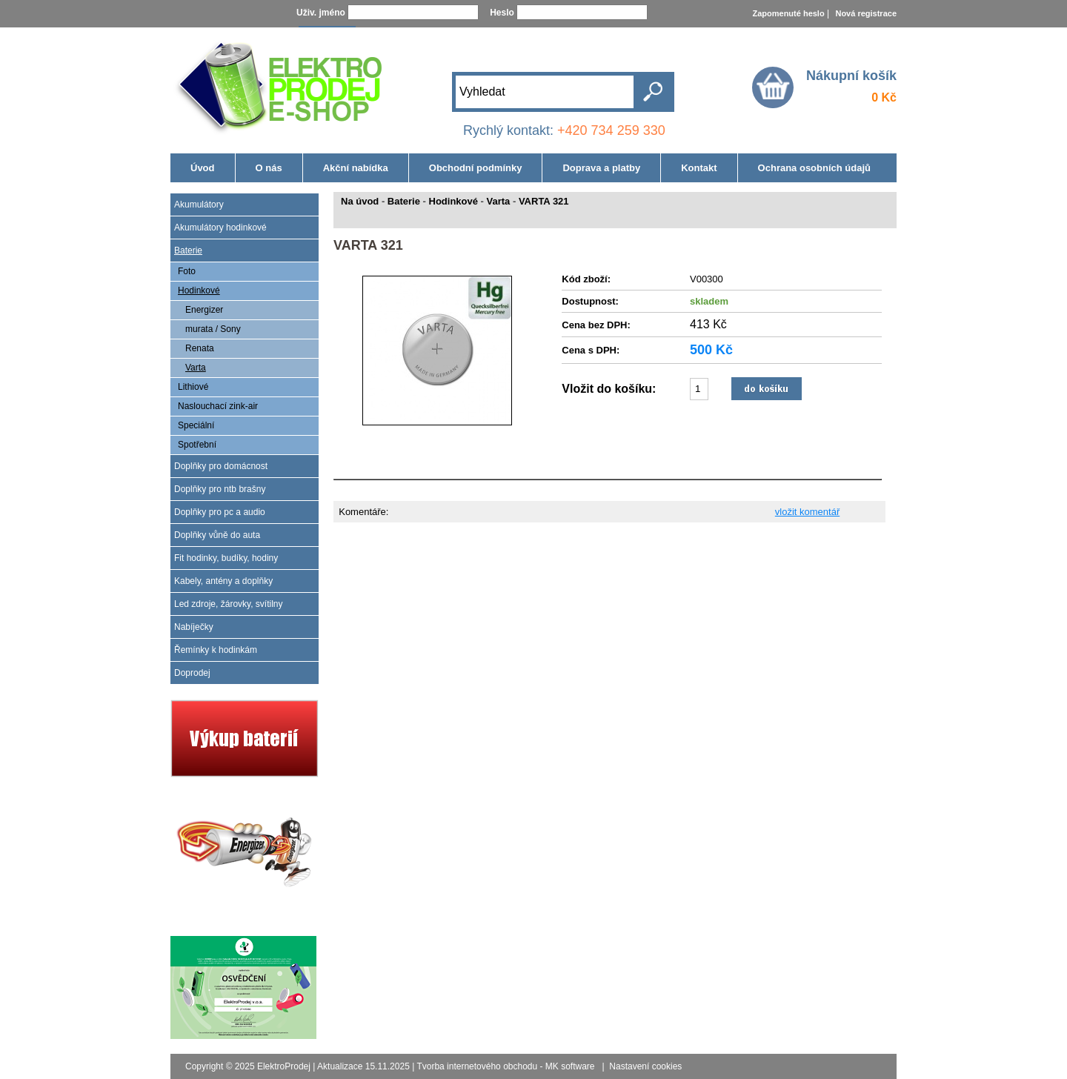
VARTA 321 (544, 201)
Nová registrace (866, 13)
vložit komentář (807, 511)
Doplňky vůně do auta (217, 535)
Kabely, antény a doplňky (223, 581)
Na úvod (360, 201)
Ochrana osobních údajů (814, 167)
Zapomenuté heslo (788, 13)
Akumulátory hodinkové (220, 227)
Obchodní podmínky (475, 167)
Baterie (188, 250)
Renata (199, 348)
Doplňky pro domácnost (220, 466)
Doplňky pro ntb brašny (219, 489)
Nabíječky (193, 627)
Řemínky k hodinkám (215, 650)
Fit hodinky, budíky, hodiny (226, 558)
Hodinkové (199, 290)
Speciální (196, 425)
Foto (187, 271)
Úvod (202, 167)
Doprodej (192, 673)
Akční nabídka (355, 167)
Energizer (204, 310)
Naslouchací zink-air (218, 406)
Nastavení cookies (645, 1066)
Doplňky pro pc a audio (219, 512)
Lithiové (193, 387)
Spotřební (197, 444)
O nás (269, 167)
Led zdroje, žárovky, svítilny (228, 604)
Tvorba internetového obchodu (476, 1066)
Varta (195, 367)
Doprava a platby (601, 167)
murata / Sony (213, 329)
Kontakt (699, 167)
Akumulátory (199, 204)
